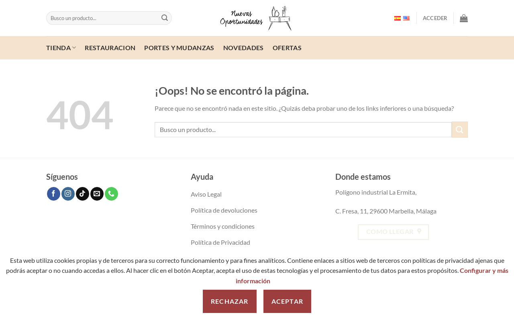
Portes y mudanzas (179, 47)
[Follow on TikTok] (82, 194)
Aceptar (287, 301)
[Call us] (111, 194)
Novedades (243, 47)
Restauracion (110, 47)
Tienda (61, 47)
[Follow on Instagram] (68, 194)
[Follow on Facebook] (53, 194)
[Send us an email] (97, 194)
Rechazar (230, 301)
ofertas (287, 47)
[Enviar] (164, 18)
